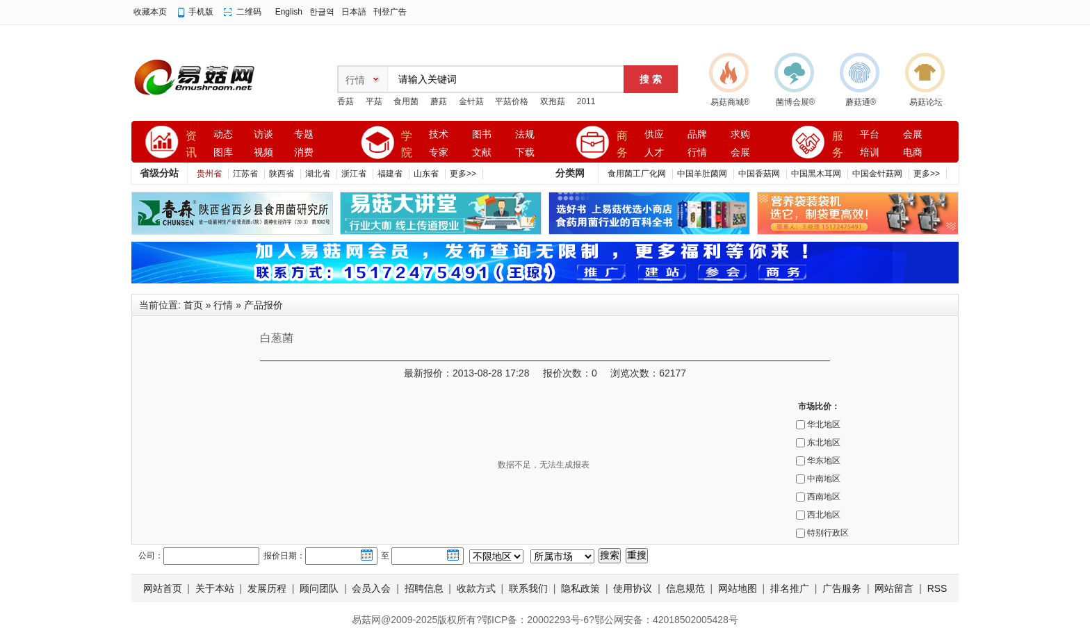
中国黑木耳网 (816, 174)
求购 (740, 134)
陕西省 (281, 174)
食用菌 (405, 101)
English (288, 12)
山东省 (426, 174)
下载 (525, 152)
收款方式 (476, 588)
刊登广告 (390, 12)
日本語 (353, 12)
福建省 (389, 174)
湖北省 (317, 174)
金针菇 (471, 101)
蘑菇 (438, 101)
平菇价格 (511, 101)
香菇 (345, 101)
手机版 (200, 12)
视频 (263, 152)
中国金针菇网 (877, 174)
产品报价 (263, 305)
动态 (223, 134)
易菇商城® (730, 102)
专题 (304, 134)
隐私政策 (580, 588)
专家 (438, 152)
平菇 (374, 101)
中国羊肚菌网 (702, 174)
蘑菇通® (861, 102)
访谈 (263, 134)
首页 (193, 305)
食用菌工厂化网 (637, 174)
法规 (525, 134)
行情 (697, 152)
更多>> (463, 174)
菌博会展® (795, 102)
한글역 (321, 12)
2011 (586, 101)
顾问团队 (319, 588)
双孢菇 (552, 101)
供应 (654, 134)
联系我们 (528, 588)
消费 (304, 152)
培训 (869, 152)
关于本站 (214, 588)
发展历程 (266, 588)
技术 (438, 134)
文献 (481, 152)
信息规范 (685, 588)
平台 (869, 134)
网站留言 (894, 588)
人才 (654, 152)
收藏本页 (150, 12)
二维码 (248, 12)
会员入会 (371, 588)
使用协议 (632, 588)
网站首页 (162, 588)
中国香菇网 (759, 174)
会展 (740, 152)
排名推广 (789, 588)
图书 (481, 134)
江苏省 (245, 174)
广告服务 (841, 588)
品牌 (697, 134)
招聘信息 (424, 588)
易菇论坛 (926, 102)
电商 (912, 152)
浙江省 (353, 174)
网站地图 (737, 588)
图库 (223, 152)
